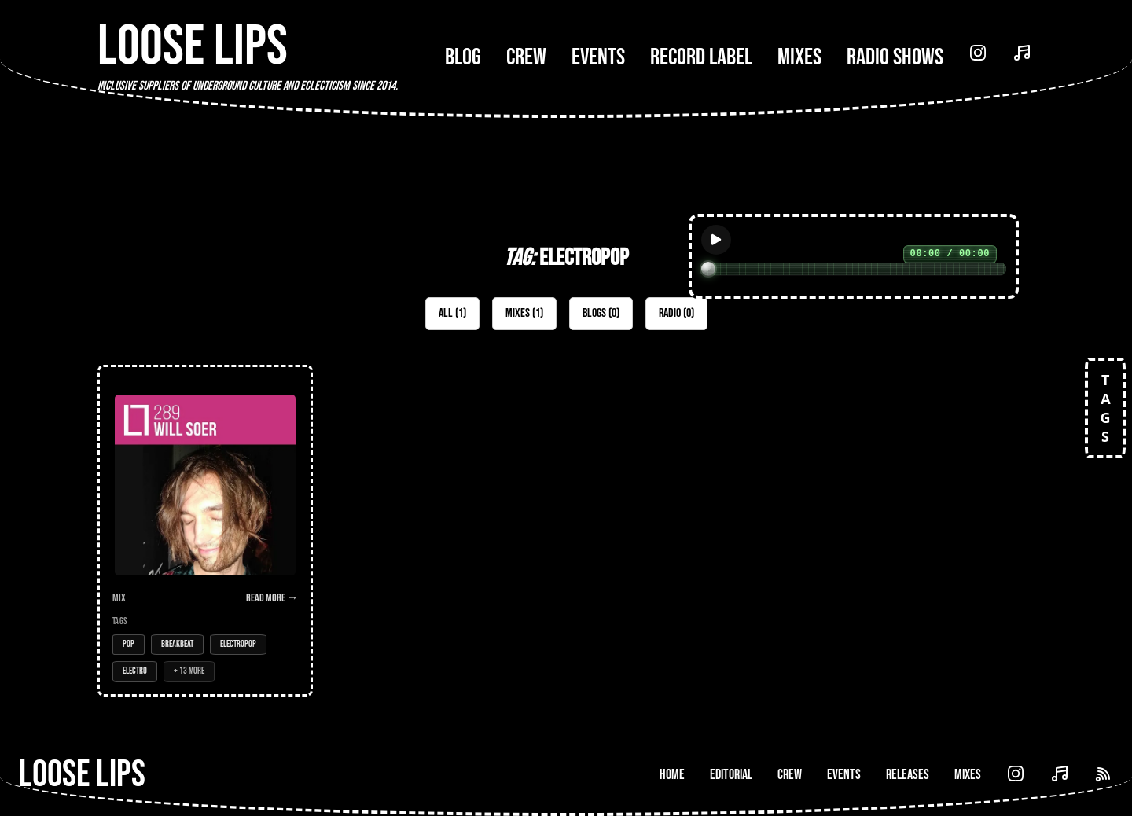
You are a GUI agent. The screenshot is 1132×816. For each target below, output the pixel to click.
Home (672, 774)
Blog (463, 57)
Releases (907, 774)
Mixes (799, 57)
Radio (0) (676, 313)
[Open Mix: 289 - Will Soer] (205, 531)
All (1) (452, 313)
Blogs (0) (601, 313)
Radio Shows (895, 57)
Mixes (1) (524, 313)
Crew (526, 57)
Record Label (701, 57)
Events (598, 57)
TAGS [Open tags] (1105, 408)
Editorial (731, 774)
